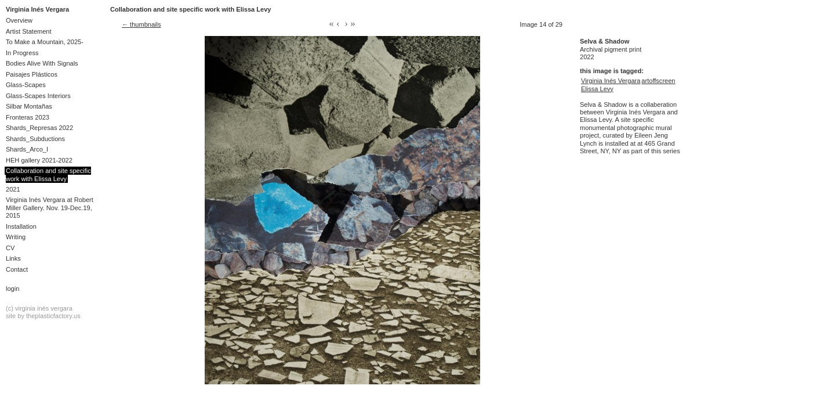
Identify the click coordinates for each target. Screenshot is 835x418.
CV (10, 247)
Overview (19, 20)
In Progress (22, 52)
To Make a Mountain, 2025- (45, 41)
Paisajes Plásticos (31, 74)
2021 (13, 189)
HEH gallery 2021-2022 (39, 160)
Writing (16, 236)
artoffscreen (658, 80)
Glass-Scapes (26, 84)
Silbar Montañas (29, 106)
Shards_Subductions (35, 138)
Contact (17, 269)
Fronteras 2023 (27, 117)
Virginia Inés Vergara (37, 9)
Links (13, 258)
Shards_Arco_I (27, 149)
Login (12, 288)
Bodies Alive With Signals (42, 63)
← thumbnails (141, 24)
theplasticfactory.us (53, 315)
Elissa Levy (597, 88)
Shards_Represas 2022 (39, 127)
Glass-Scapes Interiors (38, 95)
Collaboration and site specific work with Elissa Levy (48, 174)
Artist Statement (29, 31)
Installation (21, 226)
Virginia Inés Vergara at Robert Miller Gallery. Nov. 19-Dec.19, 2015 (49, 207)
